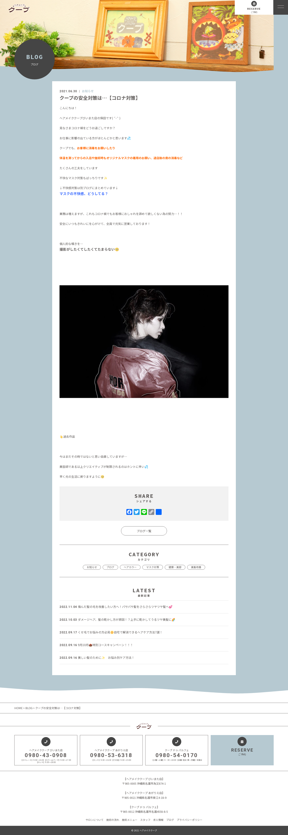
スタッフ (145, 820)
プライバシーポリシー (189, 820)
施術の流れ (112, 820)
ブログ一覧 (144, 531)
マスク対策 (152, 567)
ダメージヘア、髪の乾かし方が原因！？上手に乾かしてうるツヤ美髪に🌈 (117, 619)
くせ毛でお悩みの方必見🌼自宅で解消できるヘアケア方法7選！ (111, 632)
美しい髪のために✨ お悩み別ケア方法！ (97, 657)
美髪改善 (196, 567)
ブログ (110, 567)
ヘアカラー (130, 567)
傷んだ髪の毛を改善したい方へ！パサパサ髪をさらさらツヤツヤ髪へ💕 (116, 606)
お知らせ (88, 91)
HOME (18, 708)
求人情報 (158, 820)
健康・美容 (175, 567)
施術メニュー (129, 820)
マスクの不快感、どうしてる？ (84, 193)
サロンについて (95, 820)
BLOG (29, 708)
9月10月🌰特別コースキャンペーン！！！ (96, 645)
